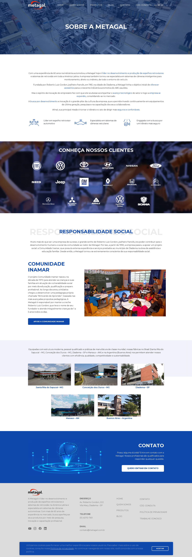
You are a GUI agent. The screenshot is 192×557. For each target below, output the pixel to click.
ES (162, 5)
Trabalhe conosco (151, 518)
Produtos (96, 5)
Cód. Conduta (143, 5)
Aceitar (160, 548)
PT (159, 5)
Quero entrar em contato (142, 468)
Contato (125, 5)
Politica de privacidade (62, 548)
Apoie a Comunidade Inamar (49, 321)
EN (155, 5)
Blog (111, 5)
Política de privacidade (153, 512)
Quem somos (77, 5)
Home (60, 5)
